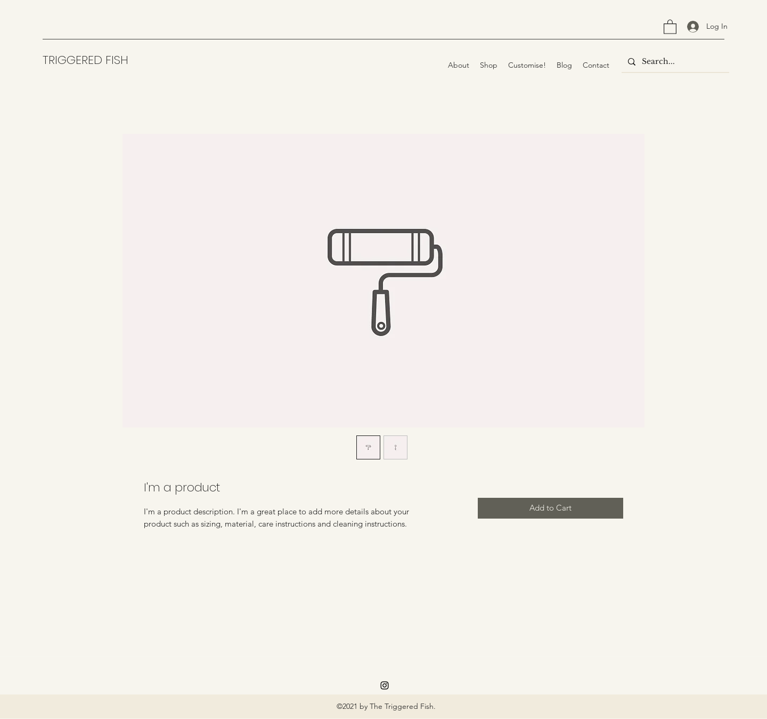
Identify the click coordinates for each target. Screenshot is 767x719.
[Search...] (674, 62)
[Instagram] (384, 685)
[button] (670, 26)
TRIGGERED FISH (85, 60)
